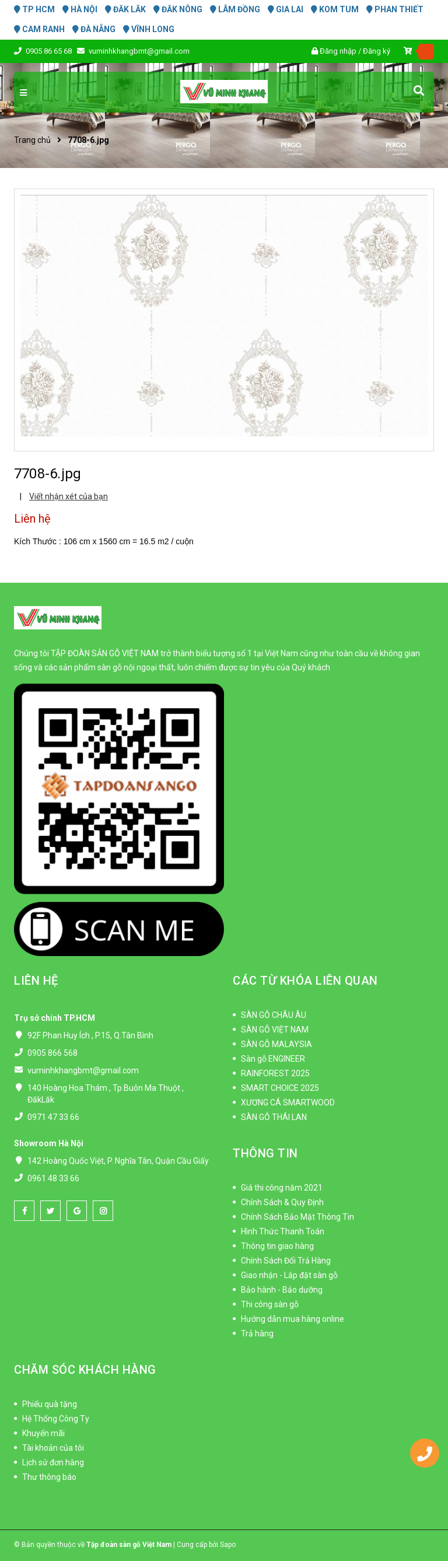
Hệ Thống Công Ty (55, 1418)
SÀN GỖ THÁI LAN (274, 1117)
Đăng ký (376, 51)
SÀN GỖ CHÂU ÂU (273, 1015)
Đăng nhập (338, 51)
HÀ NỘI (79, 9)
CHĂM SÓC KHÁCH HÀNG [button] (85, 1370)
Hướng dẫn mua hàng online (292, 1319)
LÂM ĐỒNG (235, 9)
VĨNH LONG (148, 29)
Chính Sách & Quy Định (282, 1202)
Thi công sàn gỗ (270, 1304)
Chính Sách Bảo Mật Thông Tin (297, 1217)
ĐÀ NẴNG (94, 29)
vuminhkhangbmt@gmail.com (139, 51)
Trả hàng (257, 1333)
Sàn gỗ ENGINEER (273, 1058)
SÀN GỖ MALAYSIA (276, 1044)
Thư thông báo (49, 1477)
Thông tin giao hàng (277, 1246)
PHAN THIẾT (395, 9)
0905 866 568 (52, 1053)
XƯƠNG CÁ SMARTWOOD (288, 1102)
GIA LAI (285, 9)
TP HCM (34, 9)
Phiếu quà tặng (49, 1404)
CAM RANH (39, 29)
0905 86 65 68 (50, 51)
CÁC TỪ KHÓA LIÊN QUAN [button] (305, 981)
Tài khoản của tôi (53, 1447)
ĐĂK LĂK (125, 9)
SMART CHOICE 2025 (280, 1088)
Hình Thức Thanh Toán (282, 1231)
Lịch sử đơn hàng (53, 1462)
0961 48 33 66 (53, 1178)
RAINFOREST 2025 (275, 1073)
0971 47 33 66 (53, 1117)
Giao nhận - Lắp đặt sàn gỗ (289, 1275)
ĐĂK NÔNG (177, 9)
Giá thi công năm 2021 (282, 1187)
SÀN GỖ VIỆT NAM (275, 1029)
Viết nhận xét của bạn (68, 496)
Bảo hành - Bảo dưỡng (282, 1289)
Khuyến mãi (43, 1433)
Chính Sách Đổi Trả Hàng (286, 1260)
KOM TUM (335, 9)
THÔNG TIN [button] (265, 1153)
